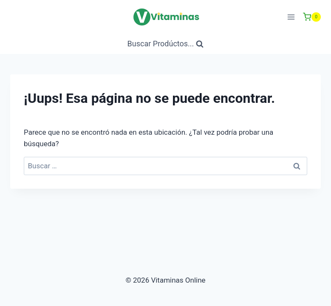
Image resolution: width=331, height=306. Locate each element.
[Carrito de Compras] (312, 17)
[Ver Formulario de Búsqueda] (166, 44)
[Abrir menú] (291, 16)
